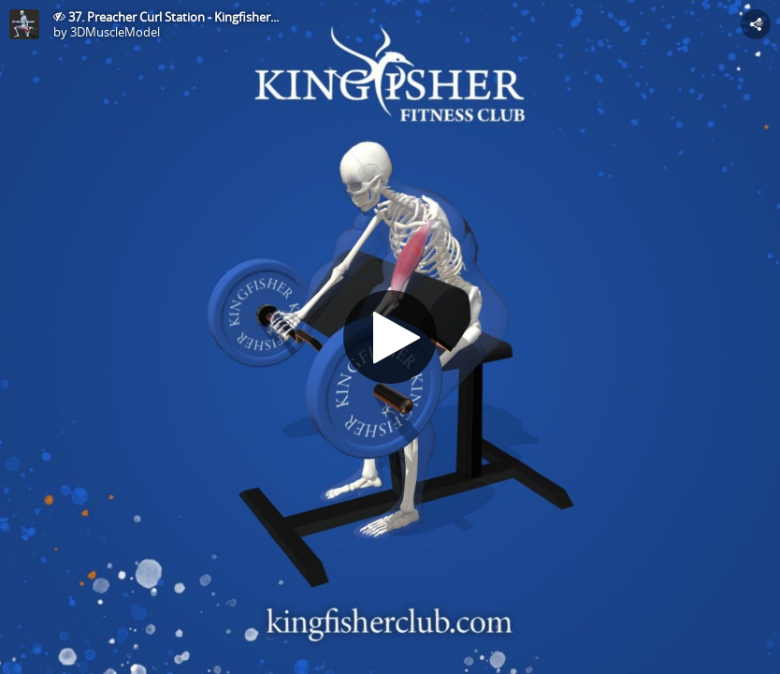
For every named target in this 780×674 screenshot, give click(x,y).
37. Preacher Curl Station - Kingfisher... (173, 16)
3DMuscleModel (115, 31)
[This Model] (24, 24)
